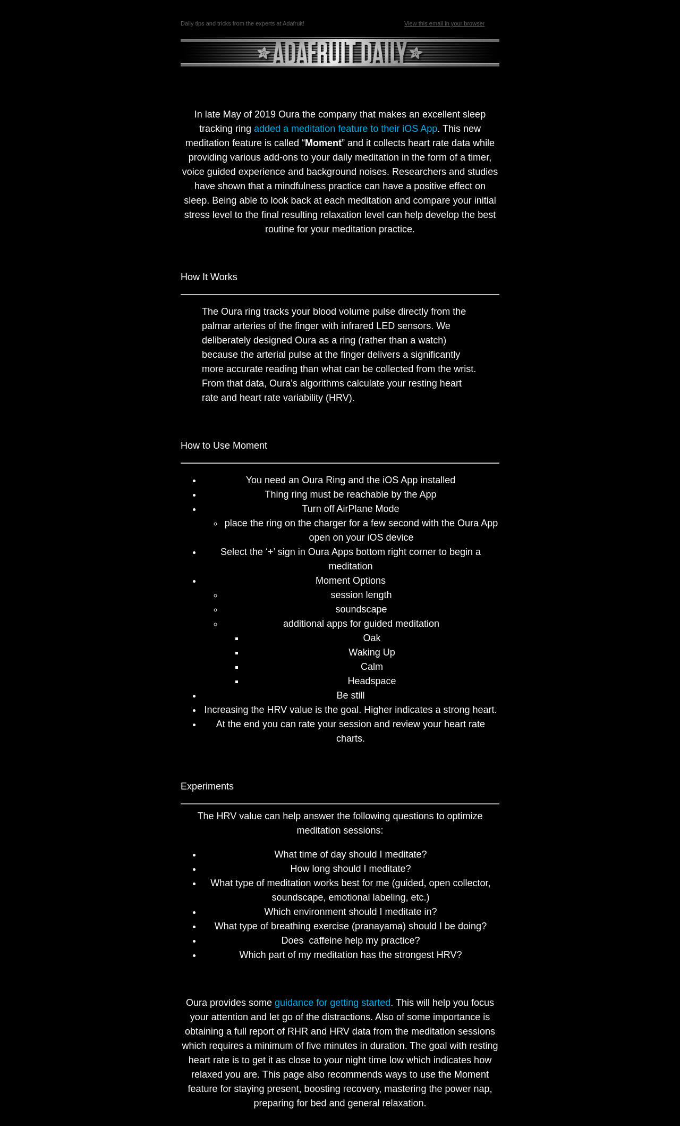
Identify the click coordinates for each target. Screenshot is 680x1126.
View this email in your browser (444, 23)
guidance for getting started (332, 1002)
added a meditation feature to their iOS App (345, 128)
